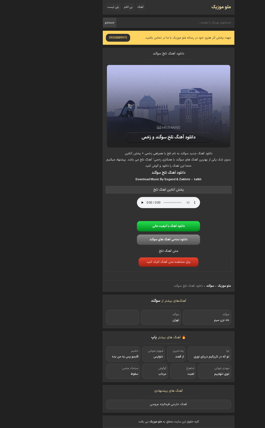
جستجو (74, 22)
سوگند (174, 286)
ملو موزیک (185, 7)
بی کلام (92, 7)
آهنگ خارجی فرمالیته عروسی (132, 404)
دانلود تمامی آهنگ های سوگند (132, 239)
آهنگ (104, 7)
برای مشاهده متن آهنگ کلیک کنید (133, 262)
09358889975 (82, 37)
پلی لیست (77, 7)
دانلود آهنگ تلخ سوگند (132, 53)
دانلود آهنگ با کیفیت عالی (132, 226)
